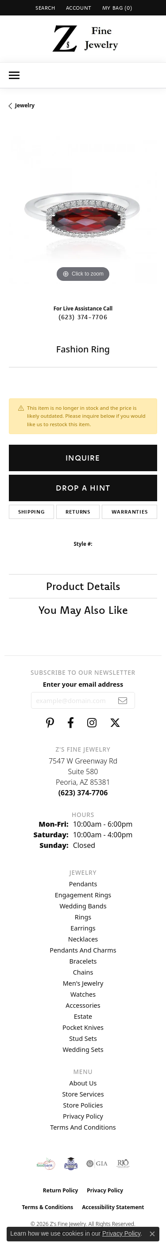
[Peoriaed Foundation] (70, 1163)
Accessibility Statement (113, 1207)
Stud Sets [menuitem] (83, 1038)
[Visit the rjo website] (123, 1163)
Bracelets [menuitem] (83, 961)
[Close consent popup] (152, 1234)
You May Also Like (83, 609)
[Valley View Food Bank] (45, 1163)
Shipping (31, 511)
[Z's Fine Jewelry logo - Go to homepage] (83, 39)
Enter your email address (83, 684)
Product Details (83, 586)
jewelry (25, 105)
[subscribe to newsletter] (123, 700)
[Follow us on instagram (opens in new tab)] (92, 723)
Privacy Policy (83, 1116)
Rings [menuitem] (83, 917)
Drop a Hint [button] (83, 488)
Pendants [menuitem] (83, 884)
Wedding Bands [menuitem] (82, 906)
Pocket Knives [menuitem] (83, 1027)
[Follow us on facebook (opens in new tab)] (70, 723)
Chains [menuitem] (83, 972)
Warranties (130, 511)
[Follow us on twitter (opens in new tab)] (115, 723)
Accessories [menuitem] (83, 1005)
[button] (44, 7)
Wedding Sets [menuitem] (82, 1049)
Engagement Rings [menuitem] (83, 895)
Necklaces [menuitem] (83, 939)
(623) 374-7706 (83, 317)
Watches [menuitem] (83, 994)
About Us (83, 1083)
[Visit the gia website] (97, 1163)
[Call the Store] (83, 793)
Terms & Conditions (47, 1207)
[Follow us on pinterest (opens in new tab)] (50, 723)
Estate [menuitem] (83, 1016)
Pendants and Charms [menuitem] (83, 950)
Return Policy (60, 1190)
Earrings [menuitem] (82, 928)
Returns (78, 511)
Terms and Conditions (83, 1127)
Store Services (83, 1094)
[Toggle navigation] (14, 75)
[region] (83, 210)
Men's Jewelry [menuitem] (83, 983)
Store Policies (83, 1105)
